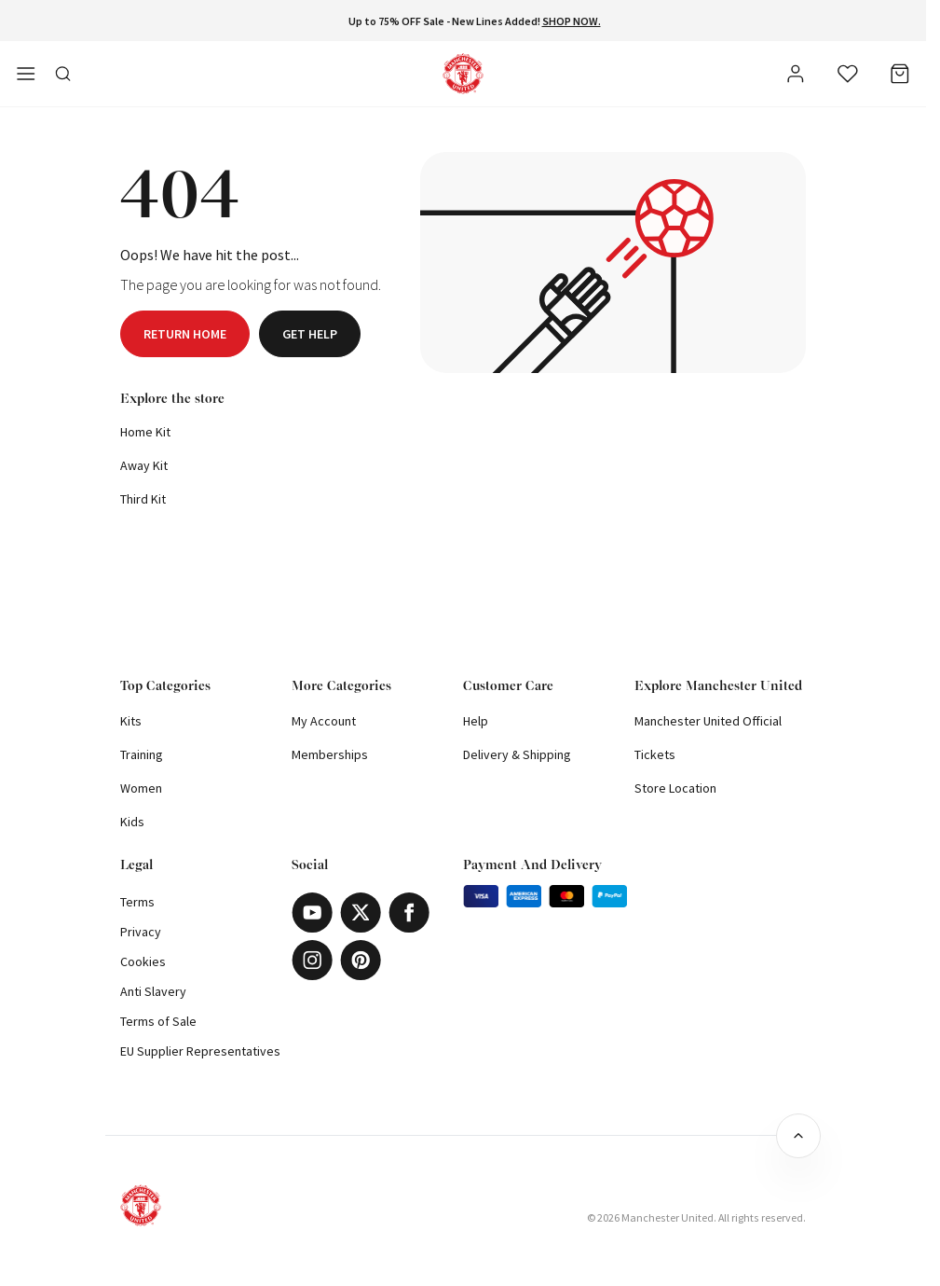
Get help (309, 333)
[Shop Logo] (463, 73)
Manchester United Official (708, 720)
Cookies (143, 961)
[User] (795, 76)
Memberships (330, 754)
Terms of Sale (158, 1021)
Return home (184, 333)
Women (141, 788)
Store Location (675, 788)
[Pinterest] (360, 960)
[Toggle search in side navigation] (63, 73)
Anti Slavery (153, 991)
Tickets (654, 754)
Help (475, 720)
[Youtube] (312, 912)
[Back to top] (798, 1135)
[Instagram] (312, 960)
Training (141, 754)
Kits (131, 720)
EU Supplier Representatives (200, 1051)
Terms (137, 901)
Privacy (140, 931)
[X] (360, 912)
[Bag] (900, 73)
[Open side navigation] (26, 73)
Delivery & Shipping (517, 754)
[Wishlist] (848, 73)
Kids (132, 821)
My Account (324, 720)
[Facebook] (408, 912)
